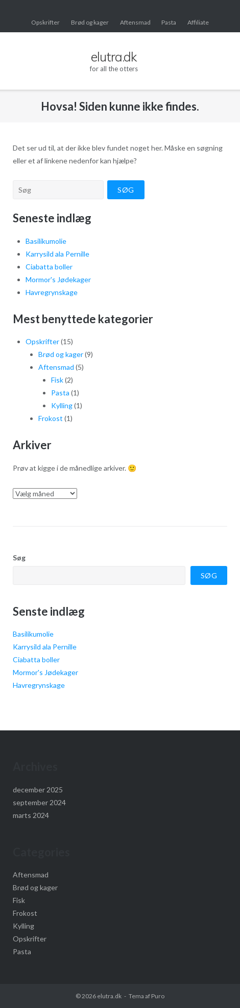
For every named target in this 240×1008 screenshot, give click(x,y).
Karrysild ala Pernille (57, 253)
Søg (19, 557)
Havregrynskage (52, 292)
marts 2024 (31, 815)
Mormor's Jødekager (58, 279)
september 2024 (39, 802)
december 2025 (38, 789)
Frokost (50, 418)
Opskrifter (45, 22)
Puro (157, 996)
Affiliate (198, 22)
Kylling (62, 405)
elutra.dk (109, 996)
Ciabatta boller (49, 266)
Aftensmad (135, 22)
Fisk (57, 379)
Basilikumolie (46, 241)
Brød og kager (90, 22)
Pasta (168, 22)
